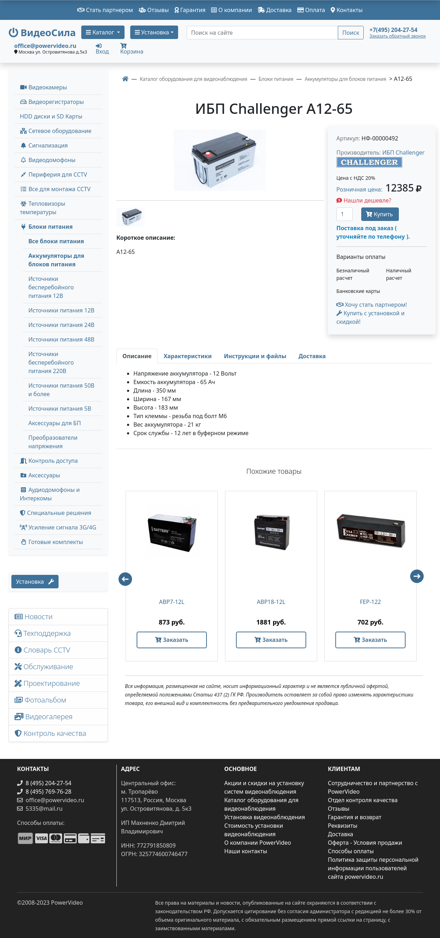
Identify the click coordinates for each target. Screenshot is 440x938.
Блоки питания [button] (46, 227)
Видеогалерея (44, 716)
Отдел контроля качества (363, 800)
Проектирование (47, 683)
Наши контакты (245, 851)
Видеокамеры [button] (43, 87)
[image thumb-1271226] (130, 216)
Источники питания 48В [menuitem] (61, 339)
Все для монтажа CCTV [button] (55, 189)
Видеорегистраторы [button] (52, 102)
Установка (35, 581)
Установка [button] (152, 32)
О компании (231, 10)
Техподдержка (43, 633)
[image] (220, 160)
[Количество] (344, 214)
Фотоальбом (40, 700)
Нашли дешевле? (363, 200)
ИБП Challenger (403, 152)
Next (420, 579)
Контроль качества (52, 733)
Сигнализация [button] (44, 145)
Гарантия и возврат (354, 817)
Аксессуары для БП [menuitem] (54, 423)
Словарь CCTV (42, 650)
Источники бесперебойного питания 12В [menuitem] (51, 287)
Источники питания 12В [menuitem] (61, 310)
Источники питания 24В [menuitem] (61, 325)
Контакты (347, 10)
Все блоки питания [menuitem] (56, 241)
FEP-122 (370, 602)
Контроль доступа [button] (49, 461)
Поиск (350, 33)
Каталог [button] (100, 32)
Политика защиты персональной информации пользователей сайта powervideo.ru (373, 868)
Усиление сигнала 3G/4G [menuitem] (58, 527)
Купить (380, 214)
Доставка (275, 10)
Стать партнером (105, 10)
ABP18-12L (271, 602)
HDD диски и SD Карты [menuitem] (51, 116)
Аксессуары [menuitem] (40, 475)
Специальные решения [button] (55, 513)
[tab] (137, 356)
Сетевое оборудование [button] (56, 131)
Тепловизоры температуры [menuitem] (42, 208)
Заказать (171, 640)
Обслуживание (44, 666)
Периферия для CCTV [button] (53, 174)
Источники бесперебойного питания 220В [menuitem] (51, 362)
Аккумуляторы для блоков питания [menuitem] (56, 260)
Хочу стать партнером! (371, 305)
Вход (102, 48)
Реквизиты (342, 825)
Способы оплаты (351, 851)
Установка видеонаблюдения (264, 817)
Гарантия (190, 10)
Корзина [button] (131, 49)
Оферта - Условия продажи (365, 843)
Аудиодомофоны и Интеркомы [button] (50, 494)
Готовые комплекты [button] (51, 542)
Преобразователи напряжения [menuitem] (52, 442)
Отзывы (154, 10)
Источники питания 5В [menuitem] (59, 408)
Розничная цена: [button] (379, 189)
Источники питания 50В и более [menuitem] (61, 390)
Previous (122, 575)
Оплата (311, 10)
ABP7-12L (171, 602)
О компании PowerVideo (257, 843)
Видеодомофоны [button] (48, 160)
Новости (34, 616)
